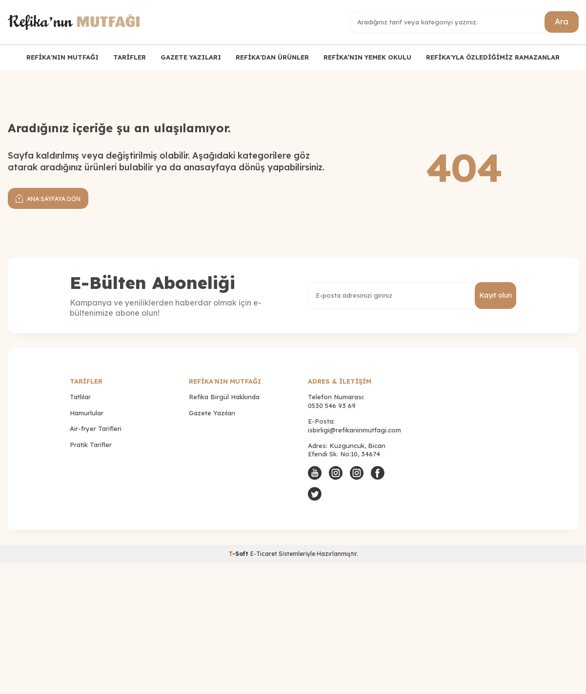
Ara (561, 21)
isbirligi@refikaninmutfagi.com (354, 430)
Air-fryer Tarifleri (95, 428)
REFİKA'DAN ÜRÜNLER (272, 57)
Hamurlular (86, 413)
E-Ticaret (263, 553)
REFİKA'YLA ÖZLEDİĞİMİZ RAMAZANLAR (493, 57)
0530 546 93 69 (332, 405)
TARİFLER (129, 57)
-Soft (239, 553)
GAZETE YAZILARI (191, 57)
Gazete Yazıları (212, 413)
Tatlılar (80, 397)
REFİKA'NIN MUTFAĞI (62, 57)
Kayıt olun (495, 295)
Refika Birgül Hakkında (224, 397)
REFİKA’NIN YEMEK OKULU (367, 57)
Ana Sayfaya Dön (48, 198)
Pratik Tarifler (91, 445)
